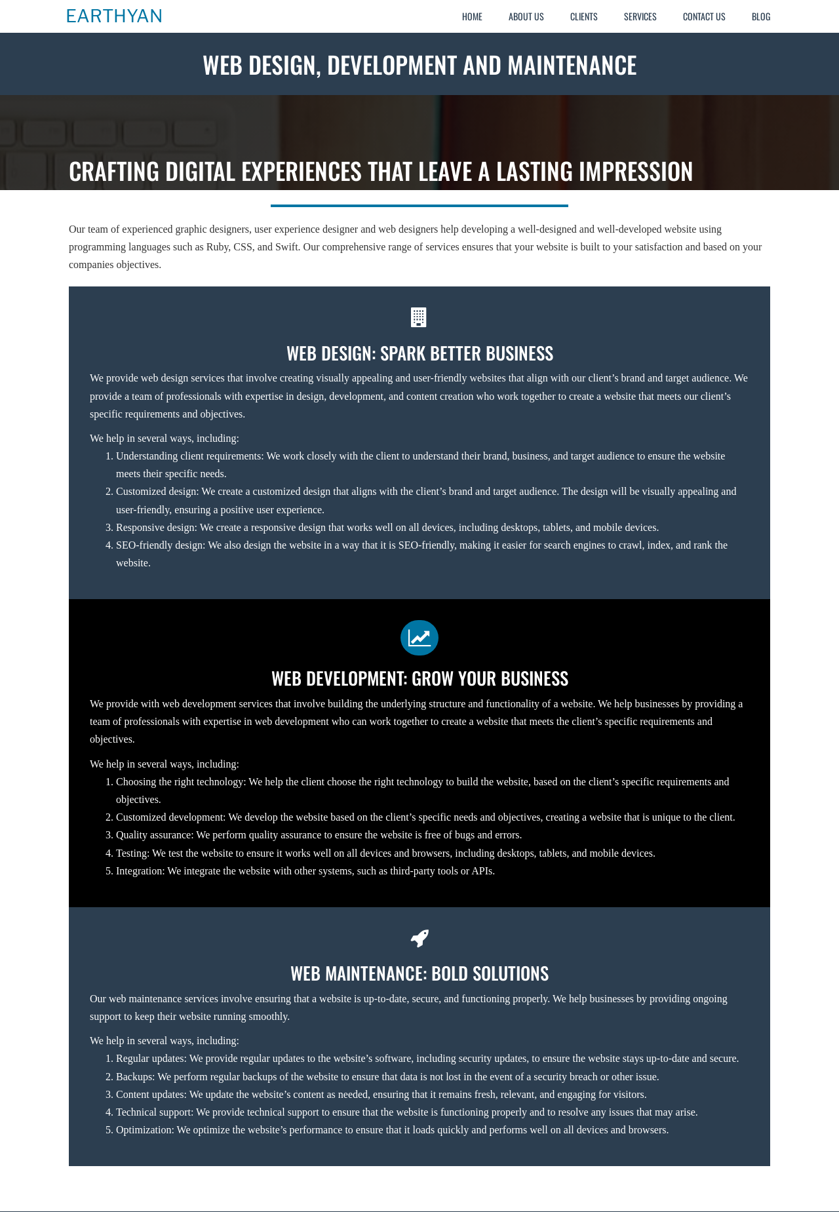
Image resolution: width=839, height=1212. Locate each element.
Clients (584, 16)
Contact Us (704, 16)
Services (640, 16)
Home (472, 16)
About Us (526, 16)
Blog (761, 16)
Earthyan (114, 16)
